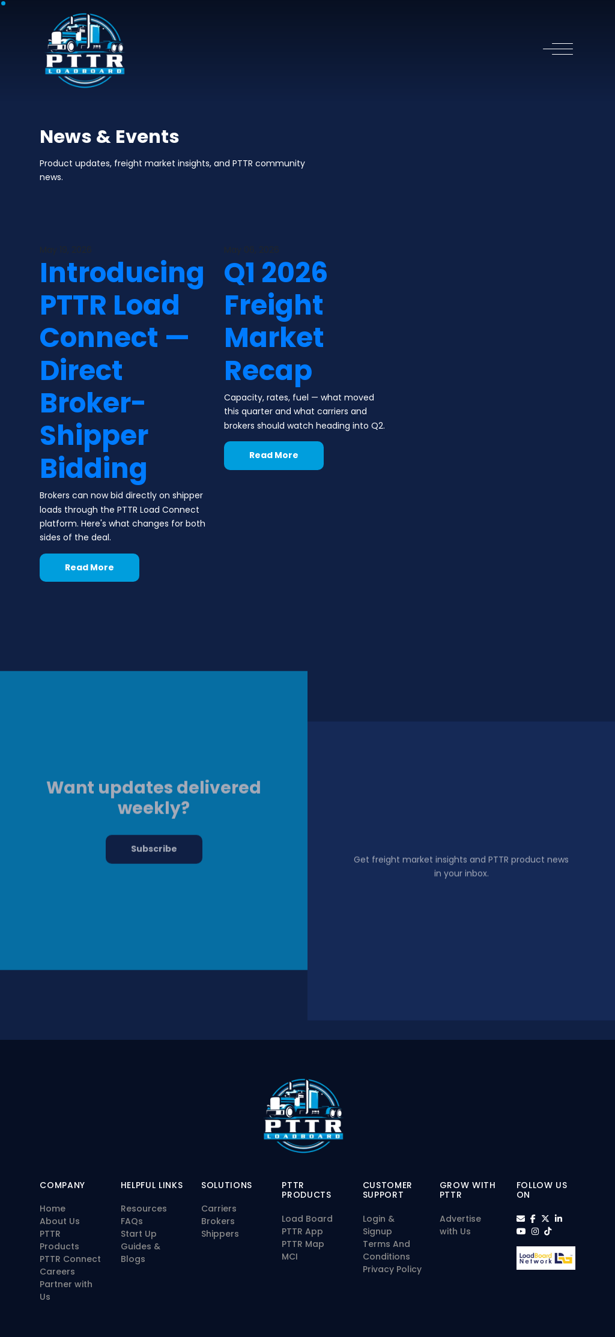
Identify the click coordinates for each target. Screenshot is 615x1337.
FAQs (132, 1221)
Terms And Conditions (386, 1250)
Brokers (218, 1221)
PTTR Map (303, 1244)
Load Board (307, 1219)
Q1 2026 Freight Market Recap (276, 321)
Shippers (220, 1234)
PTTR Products (59, 1240)
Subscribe (154, 871)
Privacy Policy (392, 1269)
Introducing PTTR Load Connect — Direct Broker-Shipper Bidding (122, 370)
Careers (57, 1272)
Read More (89, 567)
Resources (144, 1209)
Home (52, 1209)
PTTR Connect (70, 1259)
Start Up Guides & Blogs (140, 1246)
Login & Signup (379, 1225)
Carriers (219, 1209)
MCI (290, 1257)
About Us (60, 1221)
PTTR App (302, 1231)
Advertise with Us (460, 1225)
